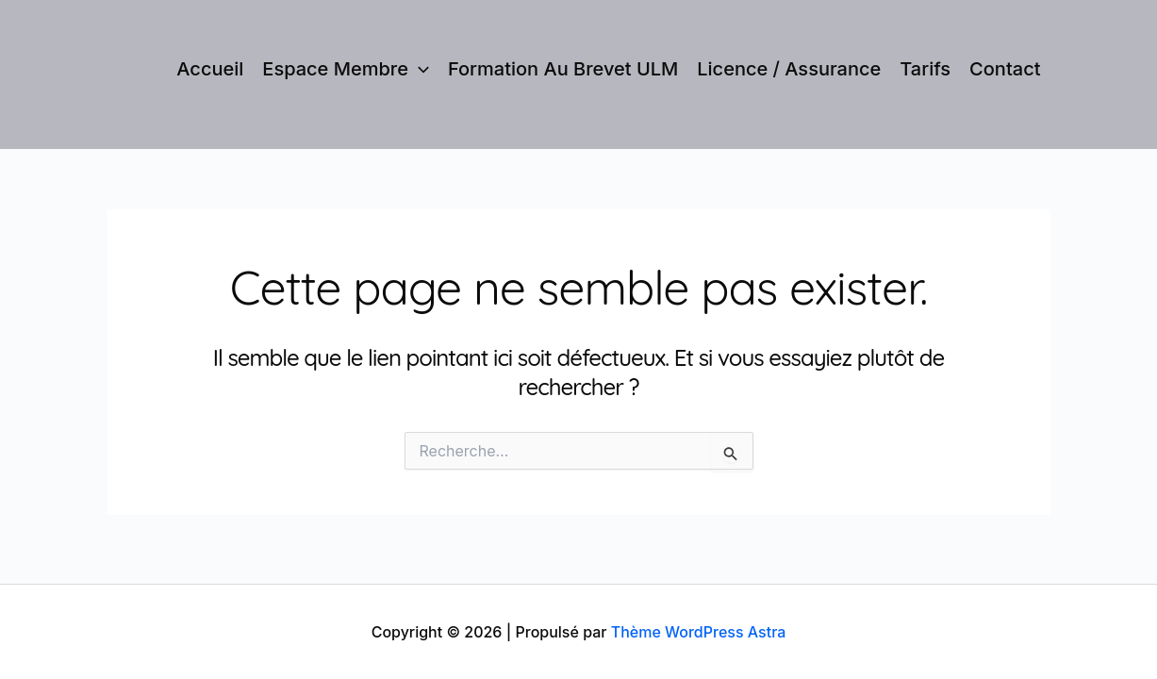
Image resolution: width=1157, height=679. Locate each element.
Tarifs (925, 69)
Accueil (209, 69)
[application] (418, 68)
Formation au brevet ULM (563, 69)
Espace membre (345, 68)
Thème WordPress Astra (698, 631)
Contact (1004, 69)
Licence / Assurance (789, 69)
